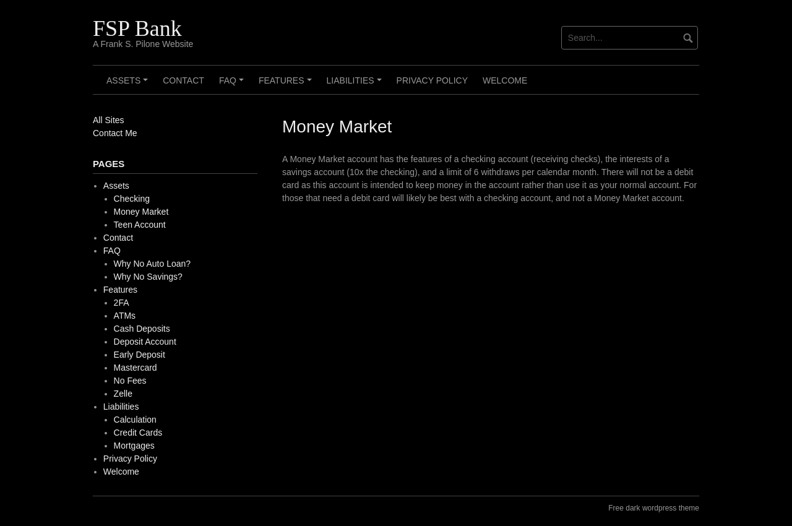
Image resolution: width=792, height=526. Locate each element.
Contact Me (115, 133)
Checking (132, 199)
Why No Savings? (148, 277)
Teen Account (140, 225)
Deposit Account (145, 342)
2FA (121, 303)
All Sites (108, 120)
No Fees (130, 381)
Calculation (135, 420)
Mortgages (134, 446)
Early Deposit (139, 355)
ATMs (125, 316)
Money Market (141, 212)
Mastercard (135, 368)
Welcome (505, 80)
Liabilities (356, 84)
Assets (129, 84)
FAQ (233, 84)
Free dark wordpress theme (653, 508)
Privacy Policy (432, 80)
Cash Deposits (142, 329)
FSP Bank (137, 28)
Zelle (123, 394)
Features (287, 84)
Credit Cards (138, 433)
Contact (183, 80)
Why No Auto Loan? (152, 264)
